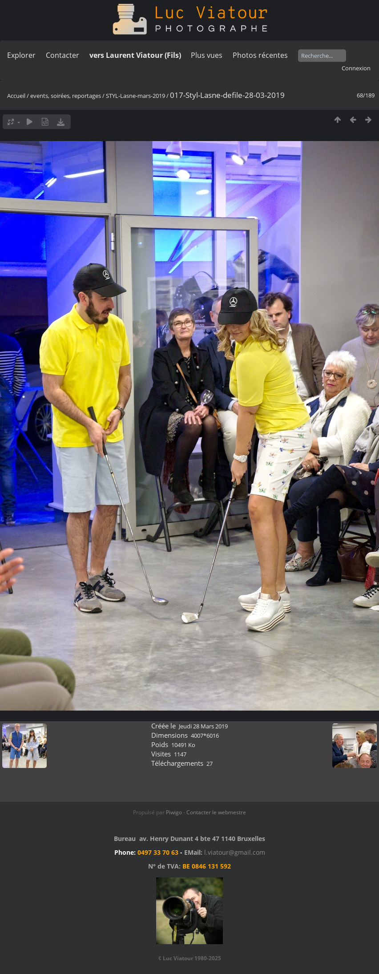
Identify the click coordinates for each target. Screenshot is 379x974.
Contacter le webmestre (216, 812)
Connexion (356, 68)
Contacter (62, 55)
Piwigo (174, 812)
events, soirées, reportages (66, 96)
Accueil (16, 96)
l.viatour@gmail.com (234, 852)
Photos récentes (260, 55)
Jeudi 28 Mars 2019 (203, 726)
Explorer (21, 55)
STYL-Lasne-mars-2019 (135, 96)
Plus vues (206, 55)
